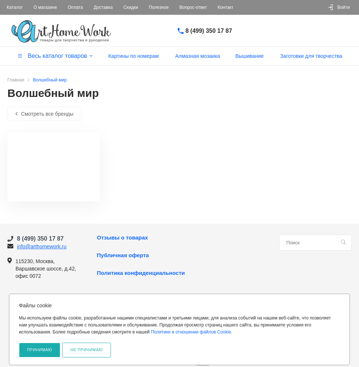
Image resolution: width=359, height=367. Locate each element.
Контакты (227, 7)
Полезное (159, 7)
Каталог (15, 7)
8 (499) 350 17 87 (208, 31)
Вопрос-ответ (193, 7)
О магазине (45, 7)
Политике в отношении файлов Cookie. (191, 332)
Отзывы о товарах (122, 238)
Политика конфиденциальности (141, 273)
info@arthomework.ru (41, 246)
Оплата (75, 7)
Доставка (103, 7)
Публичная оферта (123, 255)
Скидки (130, 7)
